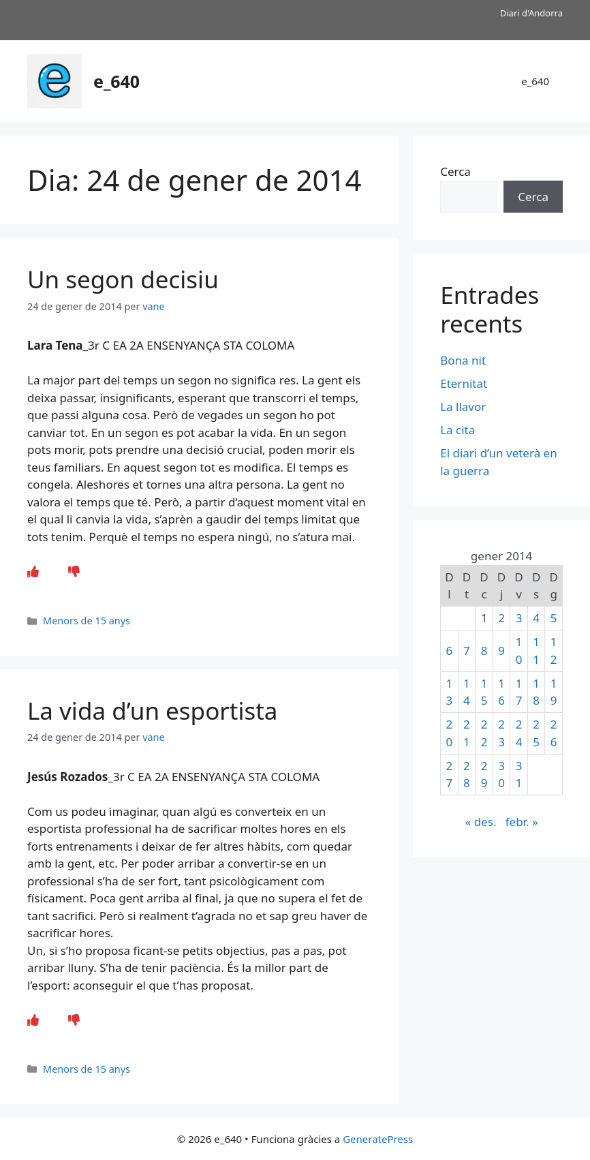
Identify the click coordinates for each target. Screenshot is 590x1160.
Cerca (455, 171)
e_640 (116, 81)
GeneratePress (378, 1139)
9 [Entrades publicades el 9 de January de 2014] (501, 650)
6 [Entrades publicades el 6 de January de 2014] (449, 650)
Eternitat (463, 383)
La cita (457, 430)
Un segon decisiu (123, 279)
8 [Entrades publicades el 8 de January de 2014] (484, 650)
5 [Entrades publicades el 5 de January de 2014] (553, 618)
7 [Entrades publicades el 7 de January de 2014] (466, 650)
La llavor (463, 406)
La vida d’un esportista (152, 711)
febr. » (522, 821)
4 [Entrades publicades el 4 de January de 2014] (536, 618)
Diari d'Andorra (531, 13)
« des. (481, 821)
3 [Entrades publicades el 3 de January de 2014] (519, 618)
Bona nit (463, 360)
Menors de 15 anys (86, 620)
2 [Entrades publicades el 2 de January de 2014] (501, 618)
